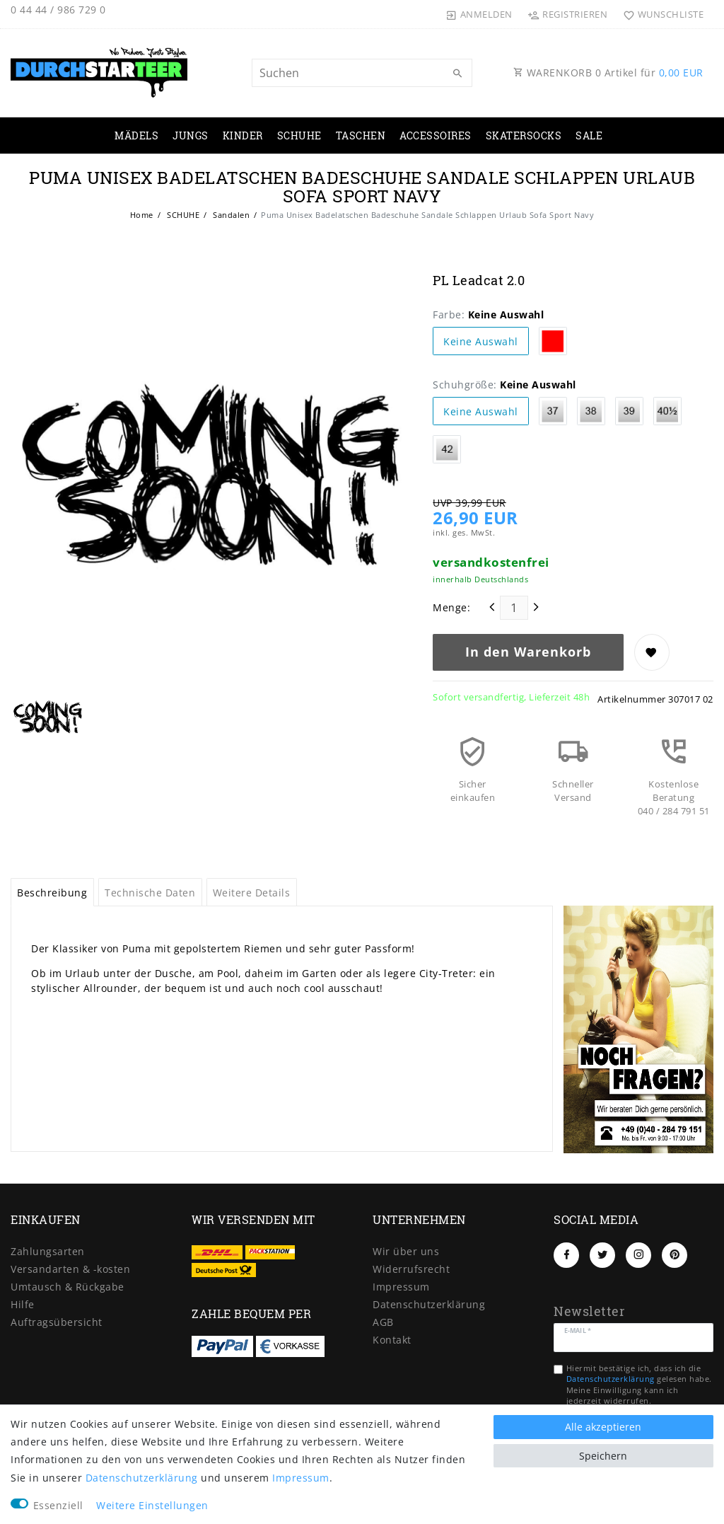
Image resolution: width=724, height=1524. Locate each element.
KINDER (243, 135)
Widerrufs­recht (411, 1269)
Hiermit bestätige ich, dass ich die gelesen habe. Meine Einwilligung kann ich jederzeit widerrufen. (639, 1384)
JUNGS (191, 135)
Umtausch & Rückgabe (67, 1286)
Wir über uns (406, 1251)
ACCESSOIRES (435, 135)
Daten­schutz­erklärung (429, 1304)
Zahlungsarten (48, 1251)
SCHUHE (299, 135)
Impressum (401, 1286)
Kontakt (392, 1339)
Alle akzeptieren (603, 1426)
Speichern (603, 1455)
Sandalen (230, 214)
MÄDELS (136, 135)
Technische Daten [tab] (150, 892)
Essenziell (58, 1505)
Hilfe (23, 1304)
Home (141, 214)
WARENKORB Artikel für (608, 72)
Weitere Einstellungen (152, 1505)
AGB (383, 1322)
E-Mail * (577, 1330)
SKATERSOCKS (524, 135)
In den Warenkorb (528, 651)
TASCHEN (361, 135)
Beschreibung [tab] (52, 892)
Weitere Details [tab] (252, 892)
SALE (589, 135)
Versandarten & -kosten (70, 1269)
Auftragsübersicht (57, 1322)
